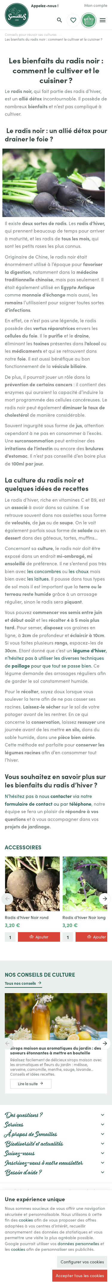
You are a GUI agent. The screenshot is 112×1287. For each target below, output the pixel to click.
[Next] (105, 899)
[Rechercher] (59, 20)
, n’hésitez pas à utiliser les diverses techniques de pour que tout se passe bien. (56, 658)
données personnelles (78, 1243)
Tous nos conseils (20, 983)
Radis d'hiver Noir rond (27, 917)
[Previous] (7, 899)
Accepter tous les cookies (80, 1275)
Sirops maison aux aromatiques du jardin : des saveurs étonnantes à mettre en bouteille (55, 1050)
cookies (26, 1220)
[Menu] (102, 20)
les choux (79, 571)
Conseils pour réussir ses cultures (30, 34)
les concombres (44, 571)
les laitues (38, 578)
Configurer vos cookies (82, 1262)
